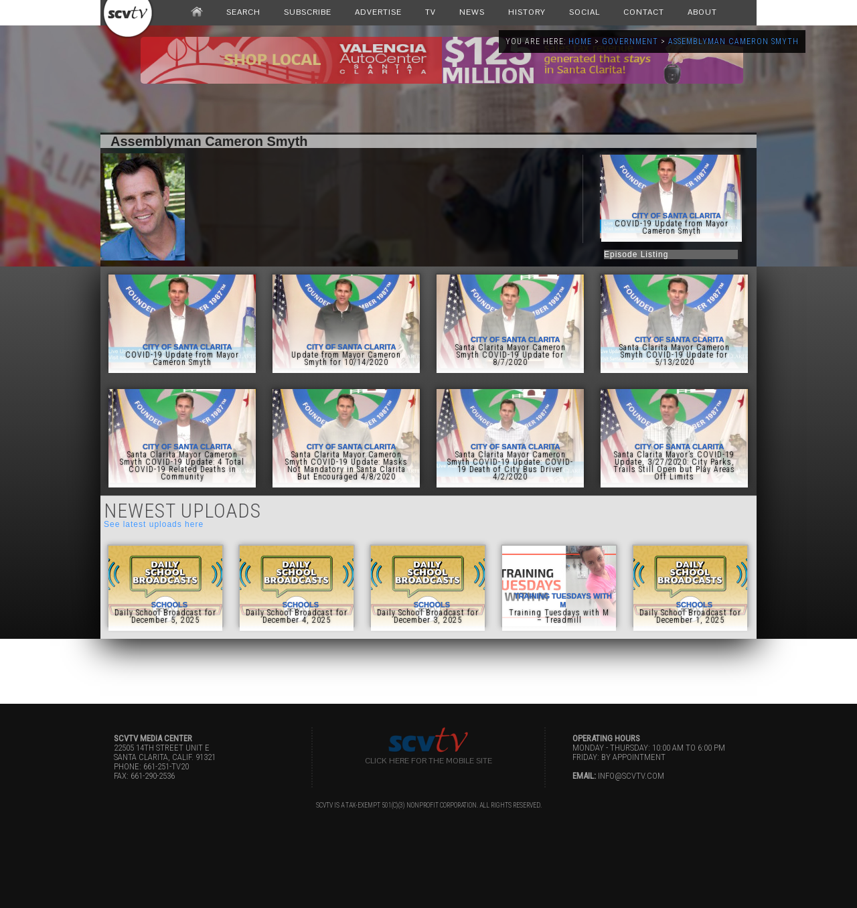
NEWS (472, 12)
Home (580, 41)
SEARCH (243, 12)
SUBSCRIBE (307, 12)
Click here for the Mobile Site (428, 760)
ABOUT (702, 12)
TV (430, 12)
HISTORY (527, 12)
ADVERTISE (378, 12)
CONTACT (643, 12)
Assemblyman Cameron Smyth (733, 41)
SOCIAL (584, 12)
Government (630, 41)
